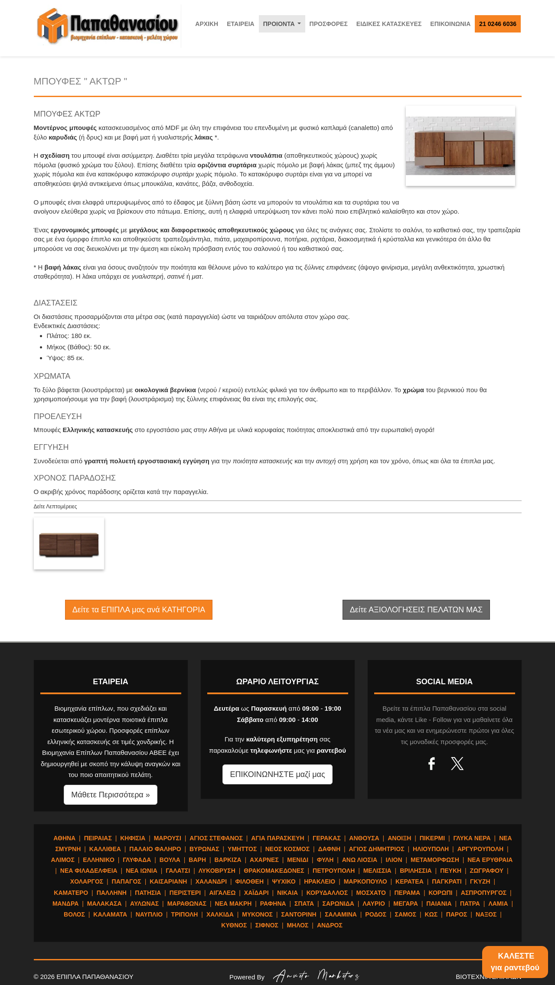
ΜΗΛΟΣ (297, 925)
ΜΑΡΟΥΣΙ (167, 838)
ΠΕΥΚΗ (450, 870)
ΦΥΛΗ (325, 859)
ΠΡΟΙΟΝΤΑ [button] (283, 26)
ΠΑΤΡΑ (470, 903)
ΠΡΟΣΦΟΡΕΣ (329, 23)
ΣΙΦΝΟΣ (266, 925)
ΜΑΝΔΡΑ (65, 903)
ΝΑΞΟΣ (486, 914)
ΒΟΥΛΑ (170, 859)
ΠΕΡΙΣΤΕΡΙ (185, 892)
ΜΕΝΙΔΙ (297, 859)
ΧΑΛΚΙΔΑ (220, 914)
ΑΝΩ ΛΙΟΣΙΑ (359, 859)
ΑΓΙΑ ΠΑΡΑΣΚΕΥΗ (277, 838)
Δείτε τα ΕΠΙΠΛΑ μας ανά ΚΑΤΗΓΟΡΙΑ (138, 609)
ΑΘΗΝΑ (64, 838)
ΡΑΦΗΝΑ (273, 903)
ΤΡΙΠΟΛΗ (184, 914)
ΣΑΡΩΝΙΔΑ (338, 903)
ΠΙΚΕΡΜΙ (432, 838)
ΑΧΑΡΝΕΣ (264, 859)
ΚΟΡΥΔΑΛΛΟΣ (327, 892)
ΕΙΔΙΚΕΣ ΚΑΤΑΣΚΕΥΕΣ (389, 23)
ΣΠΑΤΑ (304, 903)
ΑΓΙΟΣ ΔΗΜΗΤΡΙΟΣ (376, 848)
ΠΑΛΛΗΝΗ (112, 892)
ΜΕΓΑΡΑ (405, 903)
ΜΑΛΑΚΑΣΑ (104, 903)
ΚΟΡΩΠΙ (441, 892)
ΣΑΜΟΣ (405, 914)
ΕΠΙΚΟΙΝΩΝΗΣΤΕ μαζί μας (277, 774)
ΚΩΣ (430, 914)
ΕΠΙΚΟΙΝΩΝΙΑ (450, 23)
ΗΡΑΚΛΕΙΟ (319, 881)
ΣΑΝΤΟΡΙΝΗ (298, 914)
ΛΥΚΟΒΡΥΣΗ (217, 870)
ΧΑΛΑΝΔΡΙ (211, 881)
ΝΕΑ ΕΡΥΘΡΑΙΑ (490, 859)
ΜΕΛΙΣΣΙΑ (377, 870)
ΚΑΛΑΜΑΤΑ (110, 914)
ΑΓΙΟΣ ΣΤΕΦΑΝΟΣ (216, 838)
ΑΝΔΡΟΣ (330, 925)
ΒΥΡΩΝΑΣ (204, 848)
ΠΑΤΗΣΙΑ (148, 892)
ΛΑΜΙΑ (498, 903)
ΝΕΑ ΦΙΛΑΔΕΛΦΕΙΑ (89, 870)
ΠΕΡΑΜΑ (407, 892)
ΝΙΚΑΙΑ (287, 892)
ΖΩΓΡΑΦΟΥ (487, 870)
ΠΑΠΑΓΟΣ (126, 881)
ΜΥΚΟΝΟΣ (257, 914)
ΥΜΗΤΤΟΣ (242, 848)
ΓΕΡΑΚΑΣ (327, 838)
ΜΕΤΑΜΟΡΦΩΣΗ (435, 859)
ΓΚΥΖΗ (480, 881)
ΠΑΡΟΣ (456, 914)
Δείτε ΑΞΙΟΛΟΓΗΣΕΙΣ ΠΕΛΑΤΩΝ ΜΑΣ (416, 609)
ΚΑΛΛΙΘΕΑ (105, 848)
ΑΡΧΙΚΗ (206, 23)
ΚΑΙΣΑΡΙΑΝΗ (168, 881)
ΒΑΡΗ (197, 859)
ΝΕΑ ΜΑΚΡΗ (233, 903)
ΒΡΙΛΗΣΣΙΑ (416, 870)
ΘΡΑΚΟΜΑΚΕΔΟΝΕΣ (274, 870)
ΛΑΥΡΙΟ (373, 903)
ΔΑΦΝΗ (329, 848)
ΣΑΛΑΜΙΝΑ (341, 914)
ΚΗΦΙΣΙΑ (132, 838)
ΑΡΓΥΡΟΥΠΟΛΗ (480, 848)
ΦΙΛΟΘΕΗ (249, 881)
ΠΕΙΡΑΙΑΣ (98, 838)
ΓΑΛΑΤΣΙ (178, 870)
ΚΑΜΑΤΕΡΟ (71, 892)
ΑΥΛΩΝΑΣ (144, 903)
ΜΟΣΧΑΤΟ (371, 892)
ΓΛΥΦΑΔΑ (137, 859)
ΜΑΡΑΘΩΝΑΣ (187, 903)
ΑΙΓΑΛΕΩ (222, 892)
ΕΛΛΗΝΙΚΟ (98, 859)
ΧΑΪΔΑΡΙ (256, 892)
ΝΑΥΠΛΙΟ (149, 914)
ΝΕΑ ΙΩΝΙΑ (141, 870)
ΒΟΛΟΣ (74, 914)
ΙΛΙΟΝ (393, 859)
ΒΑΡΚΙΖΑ (227, 859)
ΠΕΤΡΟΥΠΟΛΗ (334, 870)
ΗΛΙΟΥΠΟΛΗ (431, 848)
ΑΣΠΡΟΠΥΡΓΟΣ (483, 892)
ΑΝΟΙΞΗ (399, 838)
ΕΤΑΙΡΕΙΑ (241, 23)
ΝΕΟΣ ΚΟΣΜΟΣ (287, 848)
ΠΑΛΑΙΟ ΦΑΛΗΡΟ (155, 848)
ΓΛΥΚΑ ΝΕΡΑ (471, 838)
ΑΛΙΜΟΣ (63, 859)
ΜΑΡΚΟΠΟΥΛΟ (365, 881)
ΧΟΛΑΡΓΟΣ (86, 881)
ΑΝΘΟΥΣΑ (364, 838)
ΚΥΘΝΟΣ (234, 925)
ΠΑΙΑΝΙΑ (438, 903)
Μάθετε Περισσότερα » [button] (110, 794)
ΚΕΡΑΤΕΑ (409, 881)
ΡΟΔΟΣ (375, 914)
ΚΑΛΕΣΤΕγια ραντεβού (515, 962)
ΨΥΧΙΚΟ (284, 881)
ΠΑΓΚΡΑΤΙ (446, 881)
